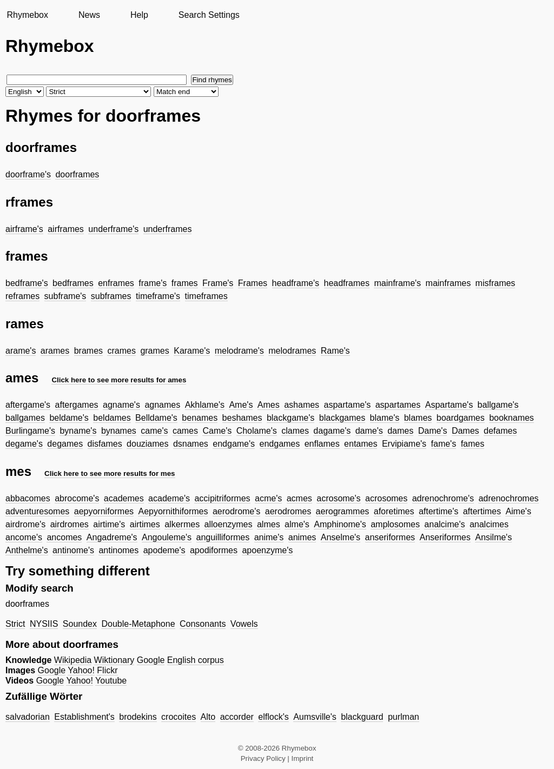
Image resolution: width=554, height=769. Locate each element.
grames (154, 350)
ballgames (25, 417)
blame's (385, 417)
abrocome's (77, 498)
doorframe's (28, 174)
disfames (105, 443)
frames (185, 283)
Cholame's (256, 430)
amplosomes (395, 524)
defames (500, 430)
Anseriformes (445, 537)
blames (418, 417)
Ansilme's (493, 537)
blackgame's (290, 417)
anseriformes (390, 537)
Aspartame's (449, 404)
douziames (147, 443)
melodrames (292, 350)
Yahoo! (81, 670)
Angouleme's (167, 537)
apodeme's (164, 550)
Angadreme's (112, 537)
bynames (118, 430)
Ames (269, 404)
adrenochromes (508, 498)
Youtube (111, 680)
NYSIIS (44, 623)
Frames (252, 283)
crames (121, 350)
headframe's (296, 283)
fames (473, 443)
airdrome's (25, 524)
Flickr (107, 670)
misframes (496, 283)
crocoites (178, 716)
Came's (217, 430)
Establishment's (84, 716)
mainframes (448, 283)
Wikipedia (72, 660)
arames (55, 350)
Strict (15, 623)
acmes (299, 498)
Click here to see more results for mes (109, 473)
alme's (297, 524)
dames (400, 430)
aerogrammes (343, 511)
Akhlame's (205, 404)
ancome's (23, 537)
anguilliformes (223, 537)
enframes (116, 283)
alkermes (182, 524)
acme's (268, 498)
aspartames (398, 404)
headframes (347, 283)
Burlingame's (30, 430)
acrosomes (386, 498)
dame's (369, 430)
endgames (280, 443)
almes (268, 524)
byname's (78, 430)
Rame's (335, 350)
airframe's (24, 229)
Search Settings (209, 14)
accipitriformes (222, 498)
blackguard (362, 716)
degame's (24, 443)
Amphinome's (340, 524)
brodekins (137, 716)
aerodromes (288, 511)
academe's (169, 498)
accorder (237, 716)
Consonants (203, 623)
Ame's (241, 404)
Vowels (244, 623)
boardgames (461, 417)
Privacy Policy (263, 758)
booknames (511, 417)
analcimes (489, 524)
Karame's (192, 350)
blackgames (342, 417)
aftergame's (27, 404)
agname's (121, 404)
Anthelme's (26, 550)
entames (360, 443)
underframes (167, 229)
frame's (152, 283)
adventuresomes (37, 511)
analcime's (444, 524)
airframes (66, 229)
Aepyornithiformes (173, 511)
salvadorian (27, 716)
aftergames (76, 404)
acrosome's (338, 498)
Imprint (303, 758)
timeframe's (158, 296)
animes (302, 537)
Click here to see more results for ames (118, 380)
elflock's (273, 716)
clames (295, 430)
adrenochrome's (443, 498)
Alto (208, 716)
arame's (20, 350)
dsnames (190, 443)
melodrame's (239, 350)
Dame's (432, 430)
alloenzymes (229, 524)
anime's (269, 537)
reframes (22, 296)
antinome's (73, 550)
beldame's (68, 417)
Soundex (80, 623)
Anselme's (340, 537)
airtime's (109, 524)
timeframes (206, 296)
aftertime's (438, 511)
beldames (111, 417)
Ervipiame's (404, 443)
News (89, 14)
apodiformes (214, 550)
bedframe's (26, 283)
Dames (465, 430)
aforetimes (394, 511)
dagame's (332, 430)
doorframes (77, 174)
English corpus (195, 660)
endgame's (234, 443)
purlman (403, 716)
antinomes (118, 550)
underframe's (113, 229)
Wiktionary (114, 660)
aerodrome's (236, 511)
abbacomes (27, 498)
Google (151, 660)
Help (139, 14)
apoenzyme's (267, 550)
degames (65, 443)
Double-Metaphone (138, 623)
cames (185, 430)
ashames (301, 404)
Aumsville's (315, 716)
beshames (242, 417)
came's (154, 430)
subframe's (65, 296)
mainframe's (397, 283)
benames (199, 417)
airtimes (145, 524)
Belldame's (156, 417)
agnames (162, 404)
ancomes (64, 537)
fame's (444, 443)
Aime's (518, 511)
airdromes (69, 524)
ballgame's (498, 404)
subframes (111, 296)
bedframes (73, 283)
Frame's (217, 283)
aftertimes (482, 511)
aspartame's (347, 404)
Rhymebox (27, 14)
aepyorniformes (104, 511)
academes (124, 498)
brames (88, 350)
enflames (322, 443)
